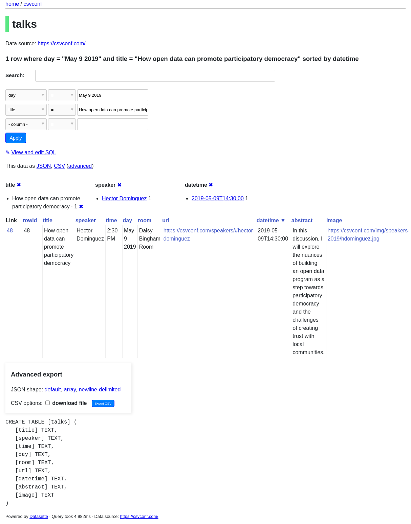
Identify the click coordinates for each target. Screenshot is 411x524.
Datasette (38, 516)
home (12, 4)
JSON (44, 166)
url (165, 220)
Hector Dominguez (124, 198)
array (70, 389)
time (111, 220)
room (144, 220)
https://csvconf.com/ (61, 43)
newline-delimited (100, 389)
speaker (85, 220)
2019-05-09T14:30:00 (218, 198)
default (53, 389)
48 (10, 230)
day (127, 220)
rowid (30, 220)
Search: (14, 75)
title (47, 220)
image (334, 220)
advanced (80, 166)
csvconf (32, 4)
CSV (59, 166)
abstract (301, 220)
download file (66, 403)
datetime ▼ (271, 220)
